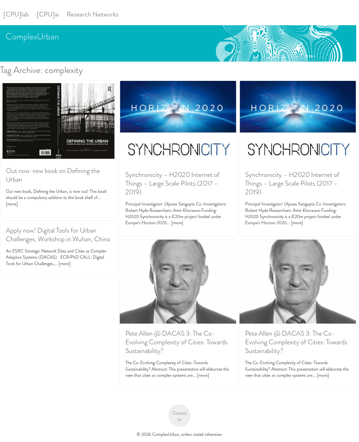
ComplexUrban (32, 36)
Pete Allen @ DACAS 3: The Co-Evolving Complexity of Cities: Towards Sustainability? (176, 342)
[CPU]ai (48, 14)
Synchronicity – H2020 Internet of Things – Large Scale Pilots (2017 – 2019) (172, 183)
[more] (12, 204)
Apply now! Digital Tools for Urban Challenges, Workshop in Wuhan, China (58, 235)
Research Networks (93, 14)
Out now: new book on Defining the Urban (53, 175)
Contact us (179, 416)
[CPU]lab (16, 14)
